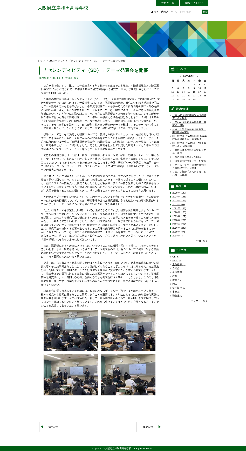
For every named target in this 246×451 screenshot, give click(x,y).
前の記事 (53, 427)
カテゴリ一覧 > (199, 301)
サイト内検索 (177, 11)
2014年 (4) (177, 235)
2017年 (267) (179, 224)
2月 (63, 60)
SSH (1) (176, 260)
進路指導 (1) (179, 264)
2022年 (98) (178, 204)
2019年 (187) (179, 216)
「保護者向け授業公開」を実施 (189, 161)
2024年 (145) (179, 196)
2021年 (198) (179, 208)
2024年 (53, 60)
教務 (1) (176, 280)
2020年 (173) (179, 212)
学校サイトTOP (194, 3)
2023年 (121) (179, 200)
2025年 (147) (179, 192)
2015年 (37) (178, 231)
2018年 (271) (179, 220)
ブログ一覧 (167, 3)
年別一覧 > (202, 241)
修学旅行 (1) (179, 288)
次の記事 (148, 427)
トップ (41, 60)
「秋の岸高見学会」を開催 (186, 157)
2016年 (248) (179, 228)
